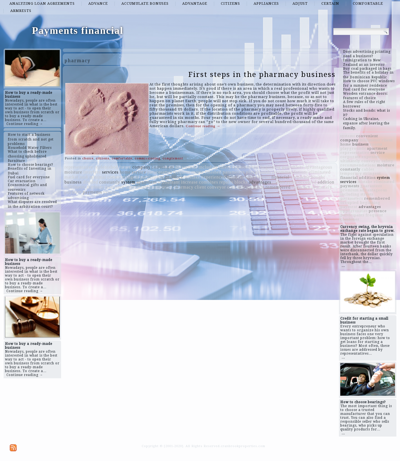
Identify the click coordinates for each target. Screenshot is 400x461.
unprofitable (138, 187)
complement (172, 158)
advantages (260, 182)
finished (213, 172)
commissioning (147, 158)
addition (326, 182)
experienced (213, 177)
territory (95, 187)
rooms (197, 172)
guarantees (293, 167)
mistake (192, 177)
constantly (109, 182)
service (139, 172)
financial (280, 177)
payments (92, 192)
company (141, 167)
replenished (106, 167)
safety (225, 167)
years (291, 182)
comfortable (368, 3)
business (73, 182)
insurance (114, 187)
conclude (236, 187)
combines (208, 182)
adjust (300, 3)
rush (83, 177)
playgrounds (258, 172)
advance (98, 3)
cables (278, 182)
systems (111, 192)
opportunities (245, 167)
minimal (97, 177)
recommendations (290, 172)
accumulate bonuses (145, 3)
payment (73, 192)
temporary (162, 187)
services (110, 172)
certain (330, 3)
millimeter (75, 187)
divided (90, 182)
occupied (307, 182)
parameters (234, 172)
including (208, 167)
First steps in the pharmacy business (262, 74)
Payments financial (77, 30)
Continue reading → (24, 124)
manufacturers (241, 177)
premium (255, 187)
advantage (194, 3)
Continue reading (203, 126)
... (343, 266)
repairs (226, 182)
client (200, 187)
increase (189, 182)
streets (263, 177)
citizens (230, 3)
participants (152, 177)
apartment (146, 182)
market (71, 177)
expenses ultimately (312, 187)
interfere (92, 172)
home (125, 172)
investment (186, 167)
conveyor (216, 187)
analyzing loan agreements (42, 3)
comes (113, 177)
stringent (130, 177)
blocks (241, 182)
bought (318, 177)
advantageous (318, 167)
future (125, 167)
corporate (300, 177)
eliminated (320, 172)
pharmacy (183, 187)
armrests (20, 11)
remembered (278, 187)
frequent (181, 172)
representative (78, 167)
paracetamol (160, 172)
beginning (271, 167)
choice (88, 158)
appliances (266, 3)
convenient (163, 167)
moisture (73, 172)
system (128, 182)
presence (174, 177)
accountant (169, 182)
